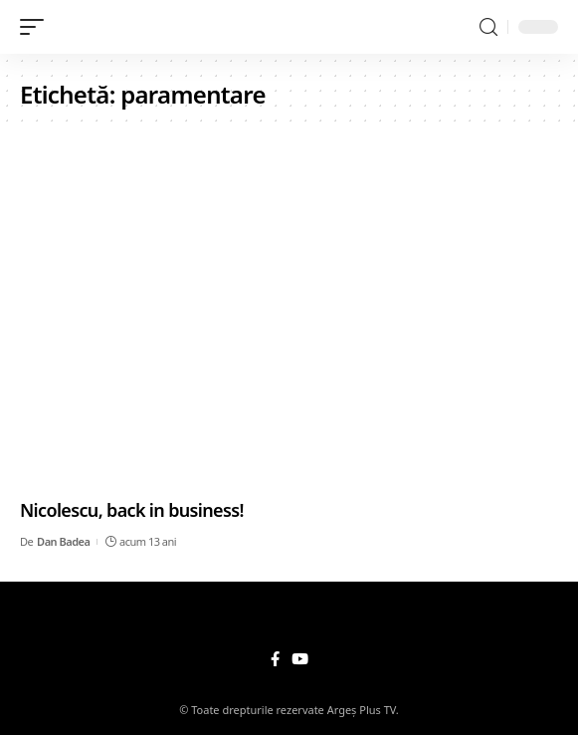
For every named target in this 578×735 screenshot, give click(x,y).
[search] (488, 27)
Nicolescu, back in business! (132, 510)
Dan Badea (63, 541)
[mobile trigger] (37, 27)
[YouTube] (300, 659)
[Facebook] (275, 659)
